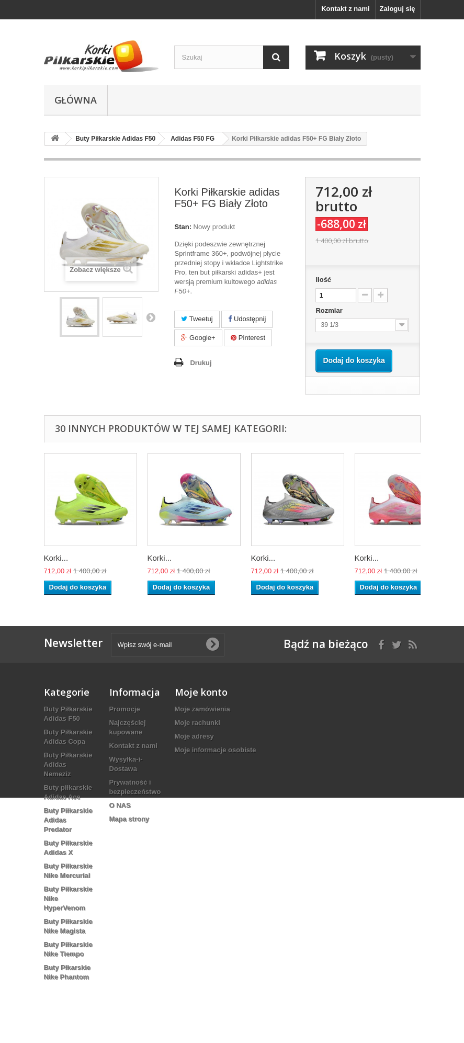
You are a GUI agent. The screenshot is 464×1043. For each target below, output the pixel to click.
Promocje (124, 709)
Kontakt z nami (345, 9)
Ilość (323, 280)
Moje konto (201, 692)
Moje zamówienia (202, 709)
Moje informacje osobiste (215, 750)
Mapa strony (129, 819)
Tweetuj (196, 319)
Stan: (182, 227)
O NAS (120, 805)
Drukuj (200, 363)
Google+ (198, 338)
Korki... (56, 557)
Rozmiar (329, 310)
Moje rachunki (197, 723)
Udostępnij (247, 319)
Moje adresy (194, 736)
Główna (75, 100)
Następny (150, 317)
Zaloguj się (397, 9)
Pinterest (248, 338)
